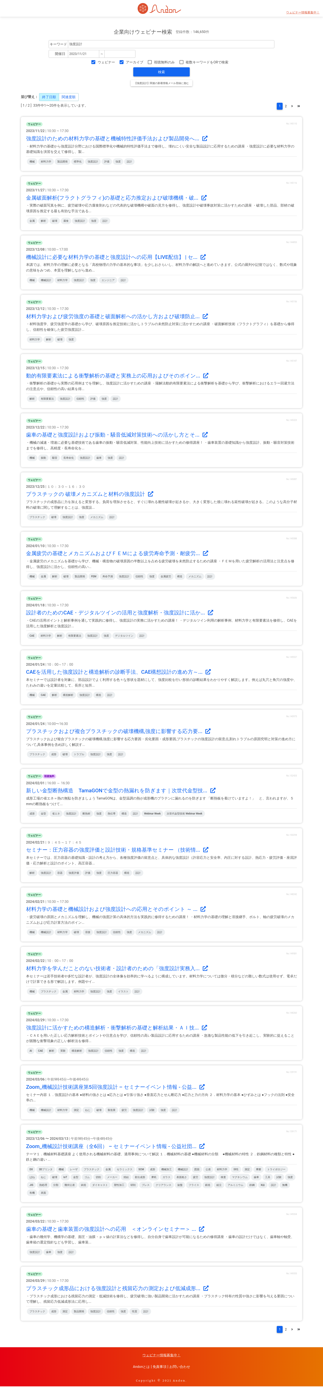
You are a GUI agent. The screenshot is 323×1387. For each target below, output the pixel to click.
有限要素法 (47, 399)
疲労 (124, 1110)
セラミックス (124, 1169)
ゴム (87, 1177)
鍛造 (207, 1185)
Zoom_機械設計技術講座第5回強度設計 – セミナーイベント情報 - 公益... (115, 1087)
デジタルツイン (124, 636)
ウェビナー (106, 62)
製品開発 (62, 162)
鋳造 (83, 1185)
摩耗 (154, 1177)
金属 (32, 221)
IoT (65, 1177)
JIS (31, 1185)
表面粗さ (181, 1177)
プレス (146, 1185)
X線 (263, 1185)
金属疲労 (166, 576)
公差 (208, 1169)
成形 (53, 754)
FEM (93, 576)
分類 (55, 1185)
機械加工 (166, 1169)
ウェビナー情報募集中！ (303, 12)
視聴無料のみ (164, 62)
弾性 (236, 1169)
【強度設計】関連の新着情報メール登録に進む (161, 83)
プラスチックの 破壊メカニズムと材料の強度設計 (89, 495)
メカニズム (96, 517)
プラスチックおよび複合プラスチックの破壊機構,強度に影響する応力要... (118, 732)
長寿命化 (68, 458)
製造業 (111, 1110)
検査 (223, 1177)
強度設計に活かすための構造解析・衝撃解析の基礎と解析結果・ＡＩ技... (116, 1028)
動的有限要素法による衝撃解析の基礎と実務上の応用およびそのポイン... (117, 376)
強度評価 (74, 873)
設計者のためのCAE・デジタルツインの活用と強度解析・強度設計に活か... (119, 613)
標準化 (78, 162)
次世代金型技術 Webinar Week (184, 814)
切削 (98, 1177)
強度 (118, 162)
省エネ (56, 814)
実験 (63, 1051)
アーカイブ (134, 62)
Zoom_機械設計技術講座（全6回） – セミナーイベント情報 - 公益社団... (115, 1147)
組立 (219, 1185)
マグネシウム (240, 1177)
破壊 (54, 221)
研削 (133, 1185)
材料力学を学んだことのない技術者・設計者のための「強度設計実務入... (117, 969)
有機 (32, 1193)
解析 (43, 221)
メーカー (112, 1177)
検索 (161, 72)
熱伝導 (111, 814)
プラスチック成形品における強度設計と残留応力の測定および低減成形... (117, 1289)
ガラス (166, 1177)
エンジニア (108, 280)
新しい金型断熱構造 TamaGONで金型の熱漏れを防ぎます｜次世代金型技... (121, 791)
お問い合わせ (179, 1367)
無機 (284, 1185)
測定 (76, 1110)
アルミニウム (235, 1185)
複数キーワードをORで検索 (207, 62)
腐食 (66, 221)
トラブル (79, 754)
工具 (267, 1177)
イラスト (123, 991)
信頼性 (80, 399)
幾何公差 (69, 1185)
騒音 (54, 458)
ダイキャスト (100, 1185)
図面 (196, 1169)
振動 (43, 458)
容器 (60, 873)
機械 (32, 162)
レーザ (74, 1169)
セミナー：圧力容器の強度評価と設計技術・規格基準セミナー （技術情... (117, 850)
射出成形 (140, 1177)
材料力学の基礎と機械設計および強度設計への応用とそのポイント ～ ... (116, 910)
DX (31, 1169)
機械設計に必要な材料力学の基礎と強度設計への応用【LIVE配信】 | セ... (116, 257)
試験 (152, 1110)
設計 (129, 162)
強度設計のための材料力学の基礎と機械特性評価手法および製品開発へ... (117, 139)
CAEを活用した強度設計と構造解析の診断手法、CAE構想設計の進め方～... (118, 672)
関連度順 (69, 97)
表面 (43, 1193)
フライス (194, 1185)
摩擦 (258, 1169)
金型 (43, 814)
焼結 (126, 1177)
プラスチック (37, 517)
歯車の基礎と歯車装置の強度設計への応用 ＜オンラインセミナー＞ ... (115, 1229)
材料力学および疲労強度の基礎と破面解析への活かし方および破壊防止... (117, 317)
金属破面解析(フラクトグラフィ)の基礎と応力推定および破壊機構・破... (116, 198)
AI (31, 1051)
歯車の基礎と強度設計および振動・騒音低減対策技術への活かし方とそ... (117, 435)
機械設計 (46, 280)
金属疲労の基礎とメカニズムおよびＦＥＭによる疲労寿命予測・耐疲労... (117, 554)
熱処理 (43, 1185)
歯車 (99, 458)
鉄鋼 (252, 1185)
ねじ (87, 1110)
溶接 (87, 932)
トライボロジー (276, 1169)
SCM (141, 1169)
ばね (32, 1177)
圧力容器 (113, 873)
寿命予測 (107, 576)
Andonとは (141, 1367)
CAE (32, 636)
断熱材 (86, 814)
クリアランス (163, 1185)
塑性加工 (119, 1185)
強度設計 (93, 162)
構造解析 (68, 695)
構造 (179, 576)
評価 (106, 162)
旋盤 (180, 1185)
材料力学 (46, 162)
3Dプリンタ (46, 1169)
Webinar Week (152, 814)
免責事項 (159, 1367)
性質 (134, 1311)
